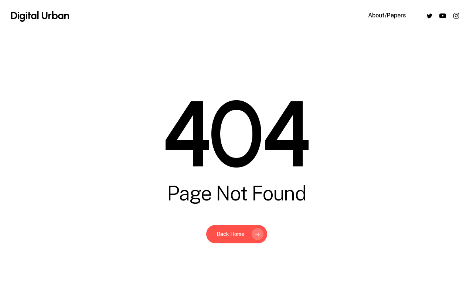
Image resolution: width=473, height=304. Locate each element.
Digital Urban (39, 15)
